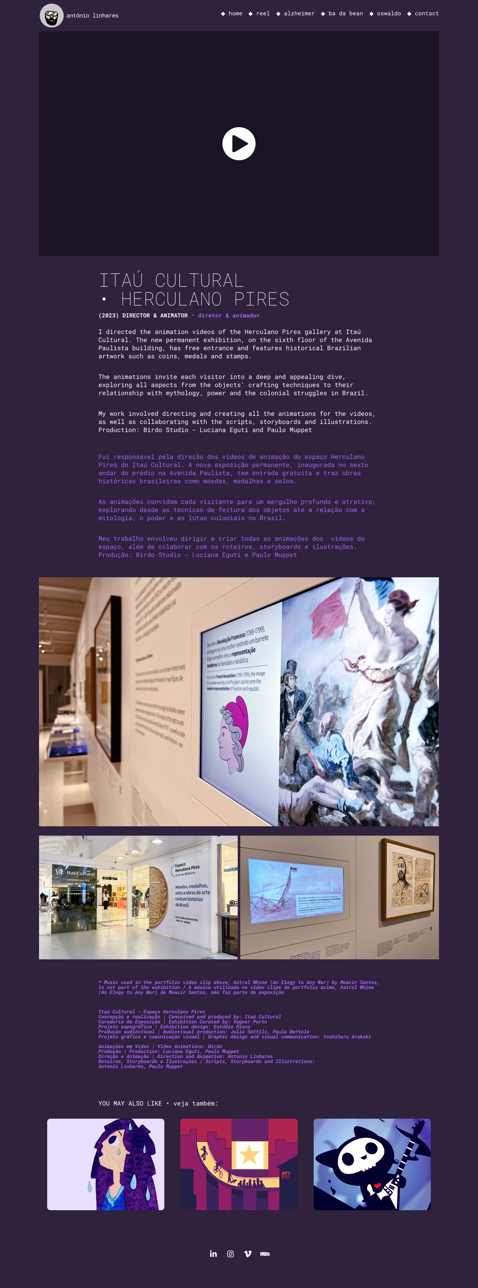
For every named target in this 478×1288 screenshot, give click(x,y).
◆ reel (259, 13)
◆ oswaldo (385, 13)
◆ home (231, 13)
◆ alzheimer (295, 13)
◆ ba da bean (342, 13)
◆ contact (423, 13)
